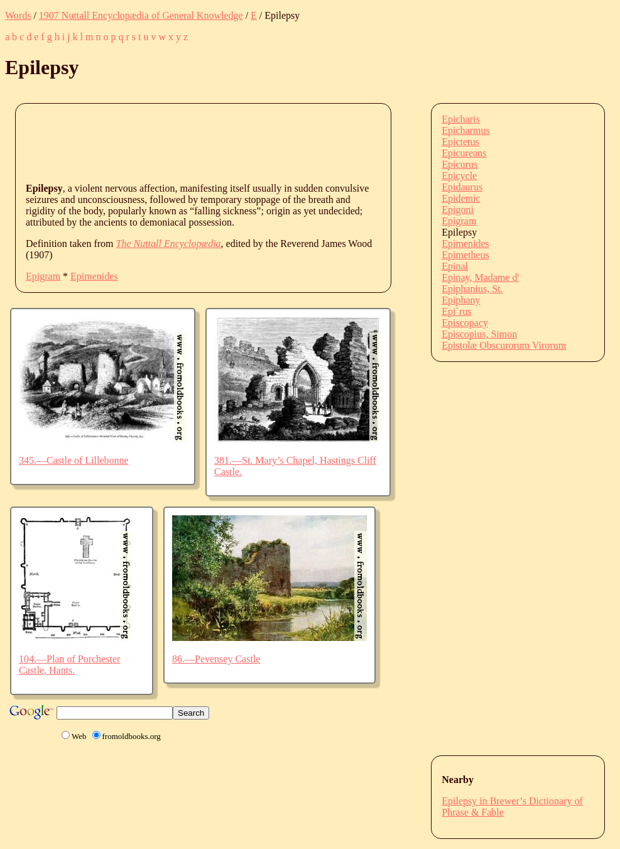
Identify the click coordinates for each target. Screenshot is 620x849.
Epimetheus (465, 254)
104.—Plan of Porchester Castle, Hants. (69, 665)
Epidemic (461, 198)
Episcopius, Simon (479, 334)
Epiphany (461, 300)
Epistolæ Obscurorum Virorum (504, 345)
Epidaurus (462, 187)
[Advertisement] (254, 142)
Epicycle (459, 175)
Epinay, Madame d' (480, 277)
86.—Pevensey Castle (216, 659)
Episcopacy (465, 322)
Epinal (455, 266)
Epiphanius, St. (472, 288)
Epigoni (458, 209)
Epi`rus (456, 311)
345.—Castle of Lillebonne (74, 460)
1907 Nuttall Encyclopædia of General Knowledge (141, 15)
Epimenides (94, 276)
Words (18, 15)
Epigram (43, 276)
